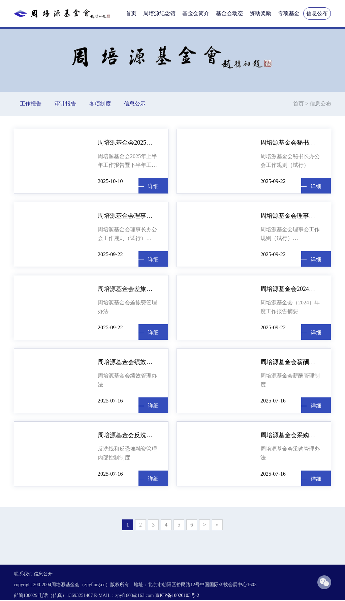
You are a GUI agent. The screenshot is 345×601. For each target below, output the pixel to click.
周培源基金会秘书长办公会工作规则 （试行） (290, 142)
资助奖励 (260, 13)
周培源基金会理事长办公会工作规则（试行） (127, 234)
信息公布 (317, 13)
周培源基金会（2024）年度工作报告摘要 (290, 307)
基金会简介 (195, 13)
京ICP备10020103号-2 (177, 595)
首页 (131, 13)
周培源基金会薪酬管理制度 (290, 362)
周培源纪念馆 (159, 13)
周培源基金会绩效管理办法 (128, 362)
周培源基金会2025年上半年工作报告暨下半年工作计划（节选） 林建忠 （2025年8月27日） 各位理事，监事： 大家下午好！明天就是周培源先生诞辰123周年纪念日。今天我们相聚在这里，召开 (127, 161)
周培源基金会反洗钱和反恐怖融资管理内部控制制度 (128, 435)
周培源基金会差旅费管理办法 (128, 289)
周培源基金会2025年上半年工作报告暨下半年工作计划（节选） (128, 142)
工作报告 (30, 104)
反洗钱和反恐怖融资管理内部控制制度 (127, 453)
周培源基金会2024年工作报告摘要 (290, 289)
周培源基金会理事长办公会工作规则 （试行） (128, 215)
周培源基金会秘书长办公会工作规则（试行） (290, 160)
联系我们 (23, 573)
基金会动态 (229, 13)
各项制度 (100, 104)
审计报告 (65, 104)
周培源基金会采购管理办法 (290, 435)
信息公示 (135, 104)
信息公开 (43, 573)
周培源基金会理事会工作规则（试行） (290, 215)
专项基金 (289, 13)
